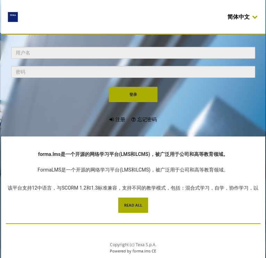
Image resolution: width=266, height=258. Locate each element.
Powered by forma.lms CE (133, 250)
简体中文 (242, 17)
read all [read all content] (133, 205)
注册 (120, 119)
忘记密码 (147, 119)
